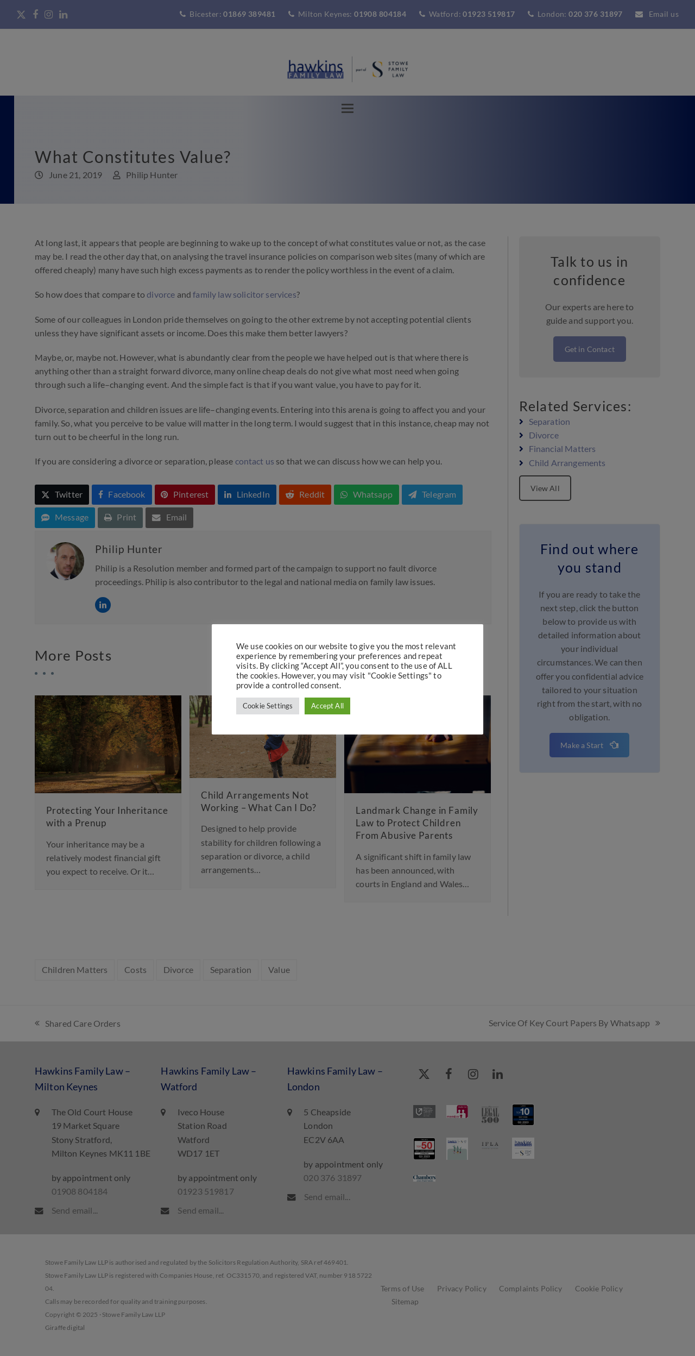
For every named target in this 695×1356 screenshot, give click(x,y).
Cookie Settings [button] (268, 705)
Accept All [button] (327, 705)
